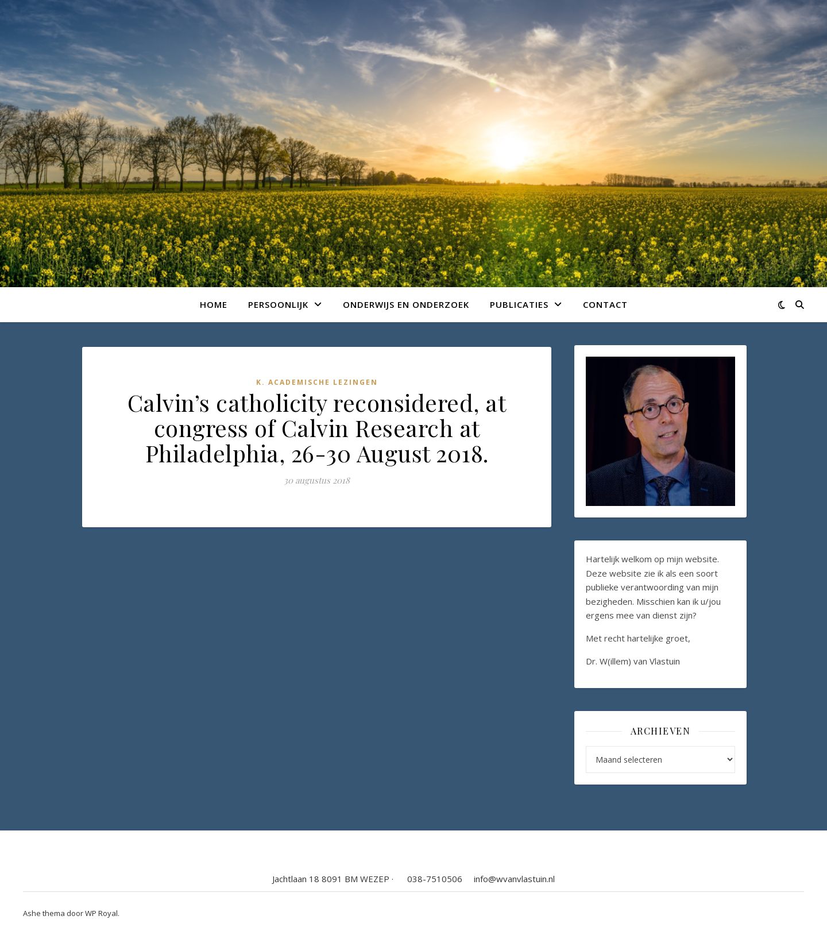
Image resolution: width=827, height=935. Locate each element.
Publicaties (519, 304)
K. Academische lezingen (317, 382)
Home (213, 304)
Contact (605, 304)
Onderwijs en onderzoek (406, 304)
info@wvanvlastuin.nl (514, 878)
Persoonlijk (278, 304)
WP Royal (101, 913)
